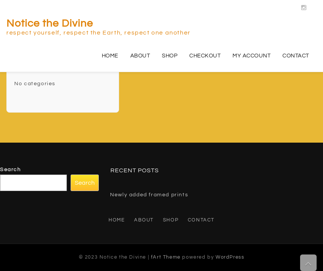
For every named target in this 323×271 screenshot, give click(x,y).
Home (110, 56)
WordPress (230, 257)
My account (251, 56)
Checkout (204, 56)
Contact (295, 56)
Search (10, 169)
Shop (169, 56)
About (140, 56)
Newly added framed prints (149, 194)
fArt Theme (166, 257)
